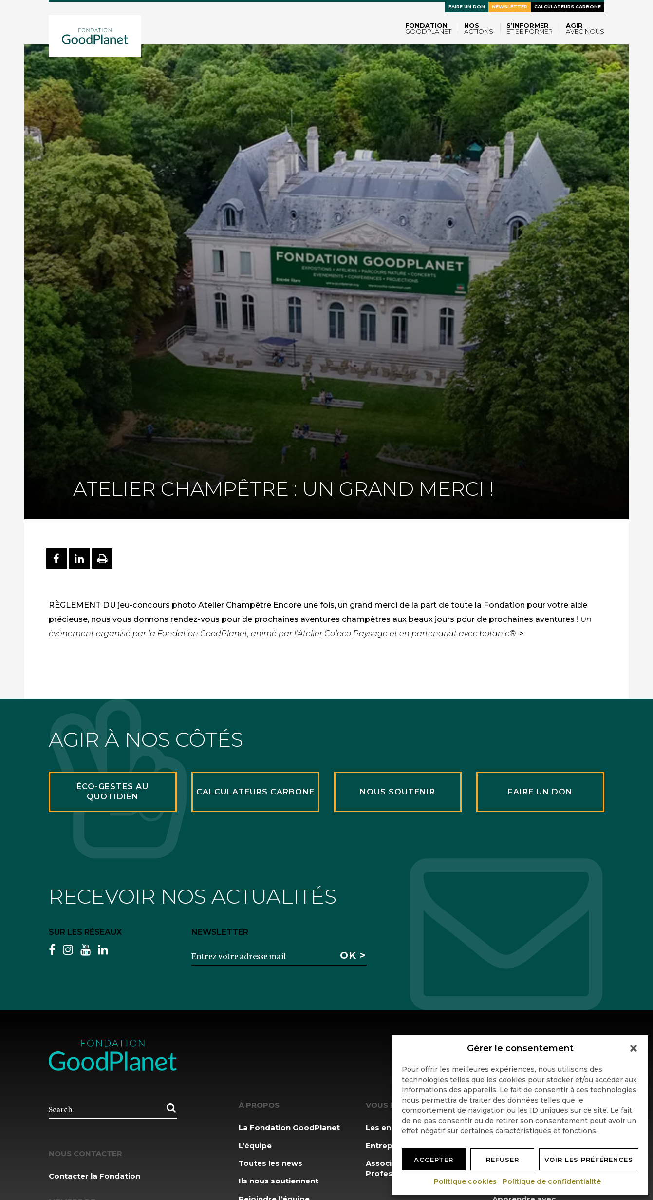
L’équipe (255, 1145)
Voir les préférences (588, 1159)
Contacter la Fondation (94, 1176)
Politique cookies (466, 1181)
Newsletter (509, 6)
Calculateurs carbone (567, 6)
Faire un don (466, 6)
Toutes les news (270, 1163)
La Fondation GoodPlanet (289, 1127)
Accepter (433, 1159)
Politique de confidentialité (552, 1181)
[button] (633, 1048)
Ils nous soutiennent (278, 1180)
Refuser (502, 1159)
